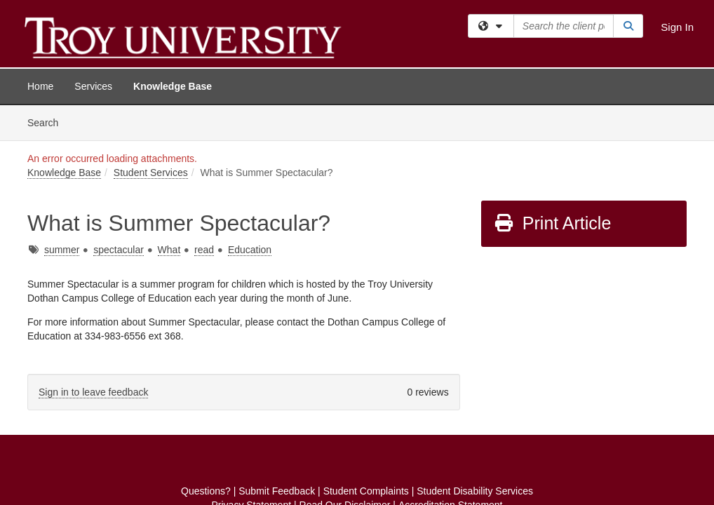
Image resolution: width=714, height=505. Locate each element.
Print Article (552, 118)
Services (93, 86)
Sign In (677, 27)
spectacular (118, 144)
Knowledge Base (172, 86)
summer (62, 144)
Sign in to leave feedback (93, 286)
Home (40, 86)
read (204, 144)
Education (249, 144)
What (169, 144)
